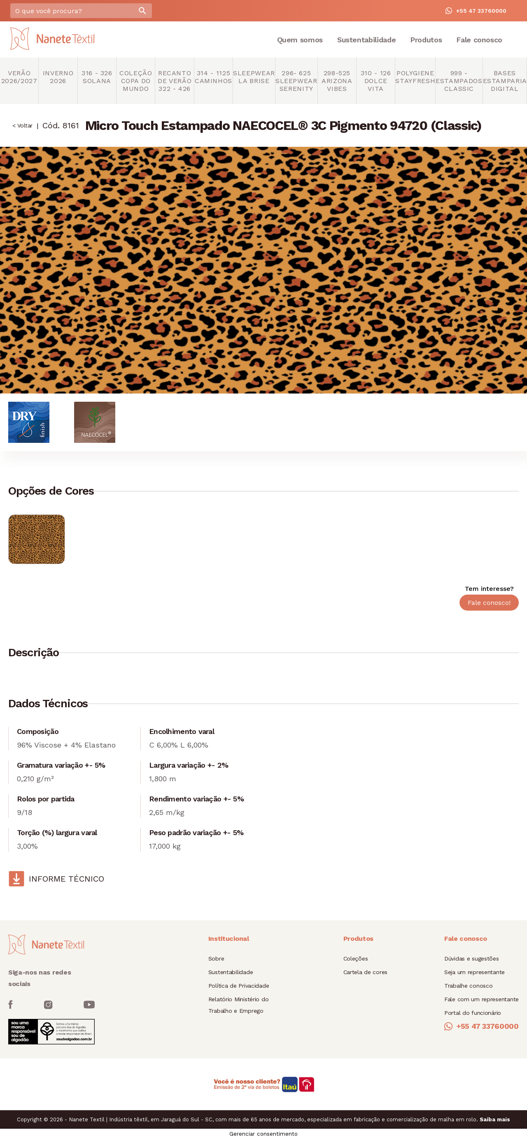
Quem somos (300, 39)
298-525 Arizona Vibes (337, 81)
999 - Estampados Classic (459, 81)
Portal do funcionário (472, 1012)
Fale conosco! (489, 603)
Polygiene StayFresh (415, 77)
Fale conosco (479, 39)
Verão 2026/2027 (19, 77)
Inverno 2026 (58, 77)
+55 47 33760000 (475, 10)
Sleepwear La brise (254, 77)
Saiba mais (495, 1119)
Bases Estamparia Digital (505, 81)
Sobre (216, 958)
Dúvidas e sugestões (471, 958)
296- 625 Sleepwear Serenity (296, 81)
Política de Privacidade (238, 985)
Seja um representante (474, 972)
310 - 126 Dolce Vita (376, 81)
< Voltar (22, 125)
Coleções (355, 958)
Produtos (426, 39)
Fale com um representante (481, 999)
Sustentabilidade (366, 39)
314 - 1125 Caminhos (213, 77)
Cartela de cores (365, 972)
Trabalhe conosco (468, 985)
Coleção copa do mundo (135, 81)
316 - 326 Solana (97, 77)
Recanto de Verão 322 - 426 (174, 81)
